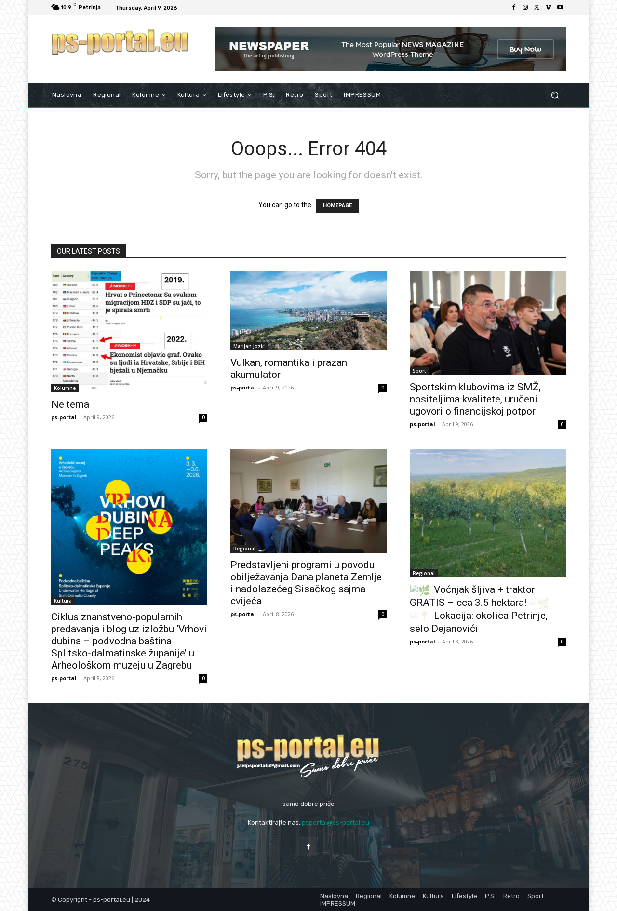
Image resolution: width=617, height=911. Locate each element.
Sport (419, 370)
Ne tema (70, 404)
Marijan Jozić (249, 346)
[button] (554, 95)
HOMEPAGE (337, 205)
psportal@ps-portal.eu (335, 822)
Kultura (63, 600)
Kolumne (65, 388)
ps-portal (64, 417)
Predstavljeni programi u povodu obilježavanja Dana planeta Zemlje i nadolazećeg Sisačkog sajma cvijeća (306, 583)
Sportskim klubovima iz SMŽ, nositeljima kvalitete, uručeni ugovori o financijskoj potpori (475, 399)
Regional (244, 548)
